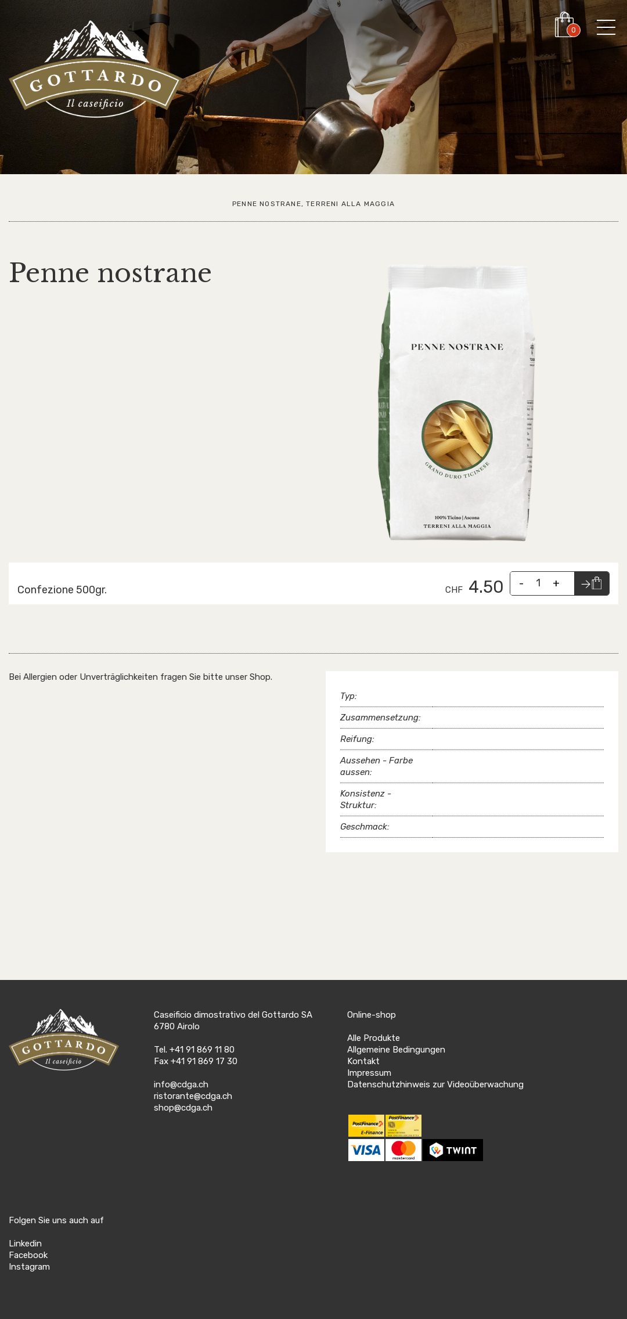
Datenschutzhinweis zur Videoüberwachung (435, 1084)
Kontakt (363, 1061)
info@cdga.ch (181, 1084)
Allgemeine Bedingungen (396, 1049)
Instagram (29, 1267)
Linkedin (25, 1243)
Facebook (28, 1255)
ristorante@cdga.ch (193, 1096)
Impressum (369, 1073)
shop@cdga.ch (183, 1107)
